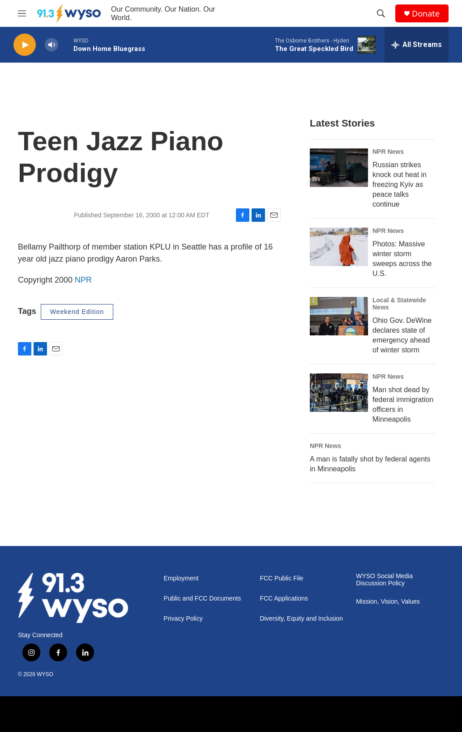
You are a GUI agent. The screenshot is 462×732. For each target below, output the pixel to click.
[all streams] (417, 45)
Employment (181, 578)
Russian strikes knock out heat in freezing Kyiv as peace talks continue (399, 184)
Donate (426, 13)
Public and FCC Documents (202, 598)
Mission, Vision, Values (388, 601)
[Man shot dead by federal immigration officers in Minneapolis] (339, 392)
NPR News (388, 151)
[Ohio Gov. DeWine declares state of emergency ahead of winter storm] (339, 316)
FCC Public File (281, 578)
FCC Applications (284, 598)
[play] (24, 45)
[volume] (51, 45)
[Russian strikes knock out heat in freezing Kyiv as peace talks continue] (339, 167)
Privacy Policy (183, 618)
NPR (83, 279)
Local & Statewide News (399, 303)
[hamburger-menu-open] (21, 13)
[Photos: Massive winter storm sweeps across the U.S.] (339, 247)
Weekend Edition (77, 311)
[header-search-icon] (380, 13)
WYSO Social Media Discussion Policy (384, 580)
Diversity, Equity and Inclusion (301, 618)
